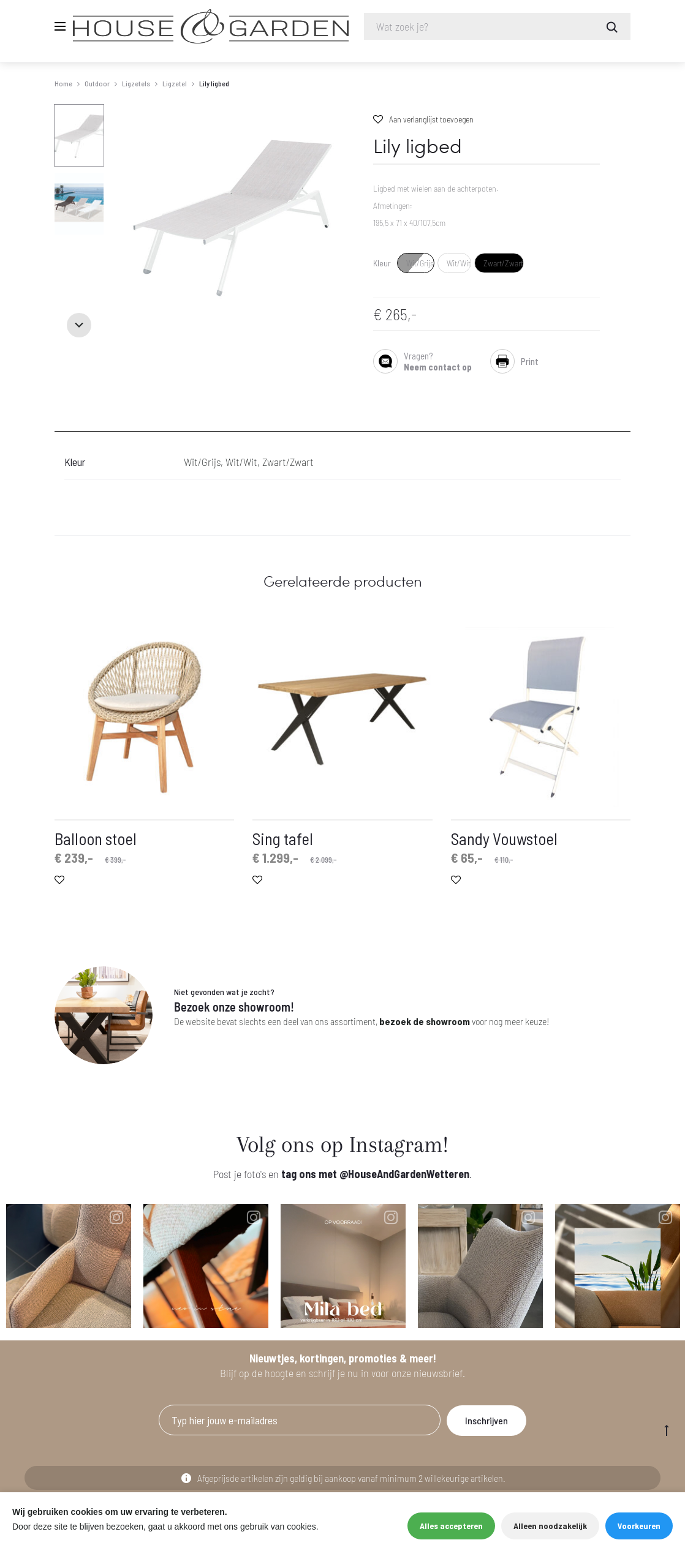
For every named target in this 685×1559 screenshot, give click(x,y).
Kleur (382, 263)
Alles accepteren (451, 1525)
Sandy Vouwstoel (504, 838)
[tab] (62, 423)
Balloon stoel (96, 838)
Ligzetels (136, 83)
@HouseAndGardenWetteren (404, 1174)
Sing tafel (282, 838)
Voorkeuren (639, 1525)
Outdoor (97, 83)
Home (63, 83)
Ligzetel (174, 83)
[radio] (415, 263)
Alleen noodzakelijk (550, 1525)
